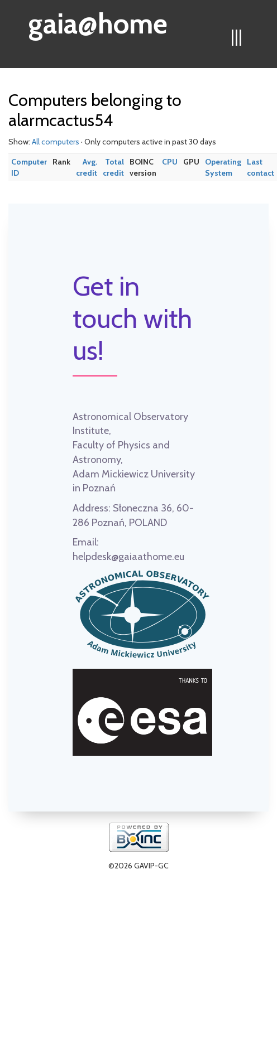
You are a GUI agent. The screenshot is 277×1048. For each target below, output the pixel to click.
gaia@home (98, 20)
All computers (55, 142)
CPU (170, 162)
